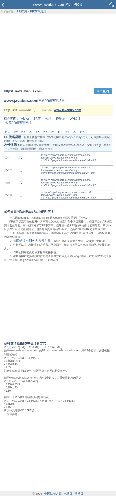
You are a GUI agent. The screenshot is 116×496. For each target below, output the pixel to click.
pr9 (16, 131)
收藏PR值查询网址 (18, 122)
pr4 (52, 131)
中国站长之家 (53, 493)
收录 (48, 118)
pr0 (82, 131)
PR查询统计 (38, 11)
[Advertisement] (58, 48)
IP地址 (60, 118)
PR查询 (21, 11)
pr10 (7, 131)
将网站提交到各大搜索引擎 (32, 240)
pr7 (30, 131)
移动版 (79, 493)
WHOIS (75, 118)
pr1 (75, 131)
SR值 (37, 118)
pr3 (60, 131)
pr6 (38, 131)
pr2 (67, 131)
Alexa (25, 118)
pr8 (23, 131)
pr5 (45, 131)
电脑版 (68, 493)
